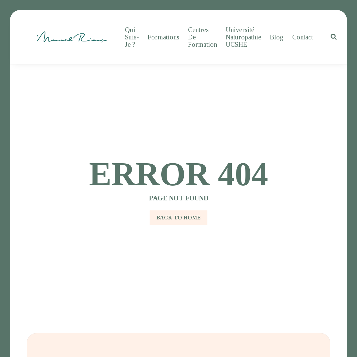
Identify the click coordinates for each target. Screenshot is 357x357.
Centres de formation (202, 37)
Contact (302, 37)
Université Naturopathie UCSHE (243, 37)
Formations (163, 37)
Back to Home (178, 217)
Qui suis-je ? (132, 37)
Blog (277, 37)
